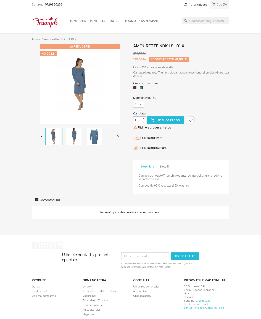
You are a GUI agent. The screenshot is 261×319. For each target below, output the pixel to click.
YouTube (43, 245)
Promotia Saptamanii (141, 21)
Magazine (88, 314)
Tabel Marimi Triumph (95, 300)
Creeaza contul (142, 295)
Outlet (115, 21)
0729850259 (53, 4)
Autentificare (141, 291)
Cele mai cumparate (44, 295)
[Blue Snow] (142, 88)
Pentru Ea (78, 21)
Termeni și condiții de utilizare (100, 291)
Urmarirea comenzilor (146, 286)
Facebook (35, 245)
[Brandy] (135, 88)
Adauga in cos (165, 120)
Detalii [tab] (164, 166)
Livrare (87, 286)
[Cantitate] (137, 120)
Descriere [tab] (147, 166)
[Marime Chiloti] (138, 104)
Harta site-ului (91, 309)
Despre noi (89, 295)
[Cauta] (205, 20)
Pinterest (51, 245)
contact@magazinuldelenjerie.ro (204, 307)
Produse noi (39, 291)
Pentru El (98, 21)
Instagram (59, 245)
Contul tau (142, 280)
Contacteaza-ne (93, 305)
